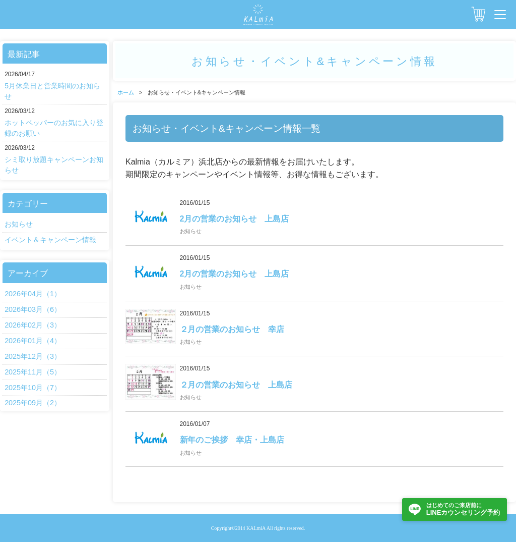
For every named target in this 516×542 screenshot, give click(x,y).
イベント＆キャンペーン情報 (50, 240)
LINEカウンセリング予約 (463, 509)
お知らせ (19, 224)
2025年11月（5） (33, 372)
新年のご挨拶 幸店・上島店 (232, 440)
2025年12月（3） (33, 356)
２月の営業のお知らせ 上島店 (236, 385)
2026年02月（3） (33, 325)
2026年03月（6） (33, 309)
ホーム (125, 92)
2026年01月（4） (33, 341)
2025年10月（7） (33, 388)
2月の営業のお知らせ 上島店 (234, 218)
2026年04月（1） (33, 294)
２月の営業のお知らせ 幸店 (232, 329)
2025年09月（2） (33, 403)
